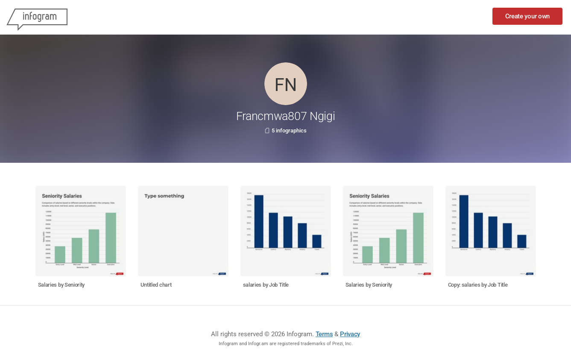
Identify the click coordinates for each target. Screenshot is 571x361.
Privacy (350, 334)
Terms (324, 334)
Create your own (527, 16)
